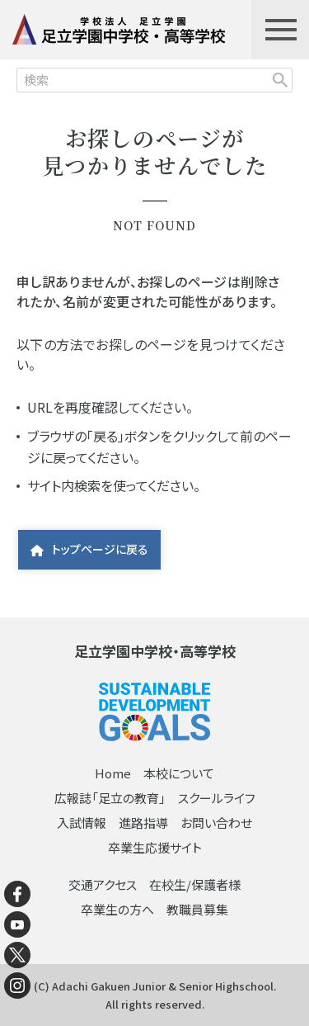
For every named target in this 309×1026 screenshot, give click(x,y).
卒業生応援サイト (155, 847)
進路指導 (143, 822)
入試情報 (81, 822)
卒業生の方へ (117, 909)
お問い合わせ (216, 822)
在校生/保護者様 (195, 884)
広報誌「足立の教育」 (110, 798)
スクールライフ (216, 798)
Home (113, 773)
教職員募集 (197, 909)
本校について (178, 773)
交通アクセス (102, 884)
